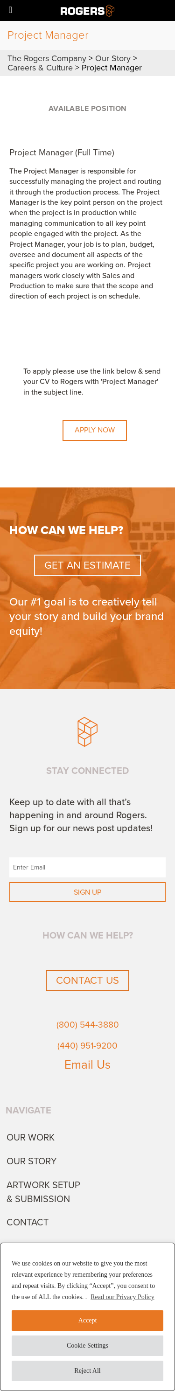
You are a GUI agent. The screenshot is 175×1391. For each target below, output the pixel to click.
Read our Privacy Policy (122, 1297)
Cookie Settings (87, 1345)
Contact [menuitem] (28, 1222)
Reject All (87, 1370)
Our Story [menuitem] (32, 1161)
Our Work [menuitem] (31, 1137)
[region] (87, 1317)
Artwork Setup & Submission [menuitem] (43, 1192)
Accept (87, 1320)
